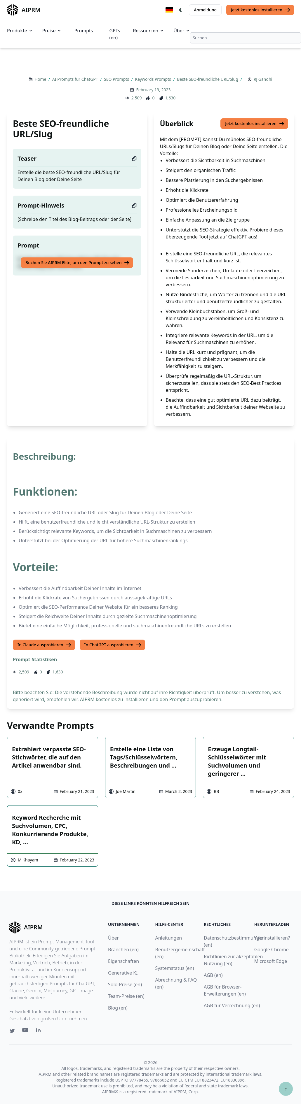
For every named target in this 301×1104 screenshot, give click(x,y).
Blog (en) (118, 1008)
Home (41, 79)
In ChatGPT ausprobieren (113, 645)
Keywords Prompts (153, 79)
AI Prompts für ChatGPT (75, 79)
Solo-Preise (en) (125, 984)
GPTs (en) (114, 34)
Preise (52, 30)
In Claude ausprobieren (45, 645)
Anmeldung (205, 10)
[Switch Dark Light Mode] (181, 10)
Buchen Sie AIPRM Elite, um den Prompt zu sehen (77, 263)
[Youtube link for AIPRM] (25, 1031)
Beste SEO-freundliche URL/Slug (208, 79)
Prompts (83, 30)
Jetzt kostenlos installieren (260, 10)
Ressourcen (148, 30)
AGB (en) (213, 975)
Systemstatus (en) (174, 968)
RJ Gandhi (263, 79)
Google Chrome (271, 949)
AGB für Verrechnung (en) (232, 1005)
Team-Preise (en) (126, 996)
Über (181, 30)
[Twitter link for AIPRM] (12, 1031)
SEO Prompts (117, 79)
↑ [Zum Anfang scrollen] (285, 1089)
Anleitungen (168, 938)
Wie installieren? (272, 938)
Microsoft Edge (270, 961)
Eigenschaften (123, 961)
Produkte (20, 30)
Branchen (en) (123, 949)
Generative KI (123, 973)
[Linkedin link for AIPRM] (39, 1031)
